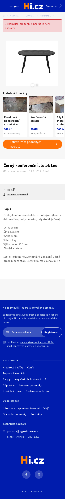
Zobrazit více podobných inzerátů (25, 144)
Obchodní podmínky (15, 414)
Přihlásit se (51, 6)
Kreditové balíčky (13, 367)
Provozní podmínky (30, 385)
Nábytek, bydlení (17, 15)
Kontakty (36, 414)
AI (46, 379)
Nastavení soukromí (37, 391)
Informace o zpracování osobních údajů (26, 408)
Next (37, 85)
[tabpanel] (32, 63)
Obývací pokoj (32, 15)
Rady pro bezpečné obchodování (22, 379)
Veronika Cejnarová (17, 194)
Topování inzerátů (14, 373)
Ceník (30, 367)
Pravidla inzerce (12, 391)
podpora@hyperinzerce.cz (22, 431)
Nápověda (9, 385)
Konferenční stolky (48, 15)
